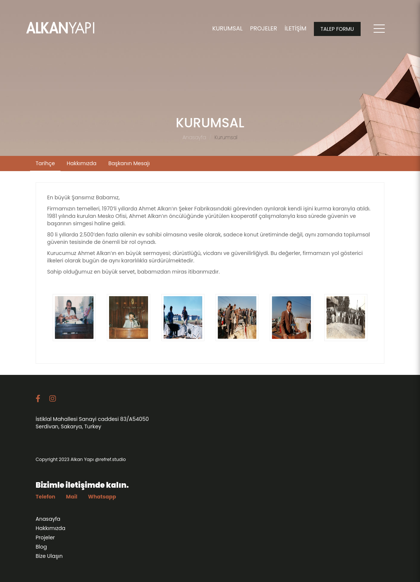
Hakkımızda (50, 530)
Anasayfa (194, 137)
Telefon (45, 498)
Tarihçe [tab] (45, 163)
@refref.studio (110, 461)
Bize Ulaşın (49, 558)
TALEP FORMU (337, 29)
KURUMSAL (227, 28)
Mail (72, 498)
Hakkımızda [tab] (81, 163)
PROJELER (263, 28)
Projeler (45, 539)
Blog (41, 548)
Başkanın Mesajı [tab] (129, 163)
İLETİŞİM (295, 28)
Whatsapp (102, 498)
